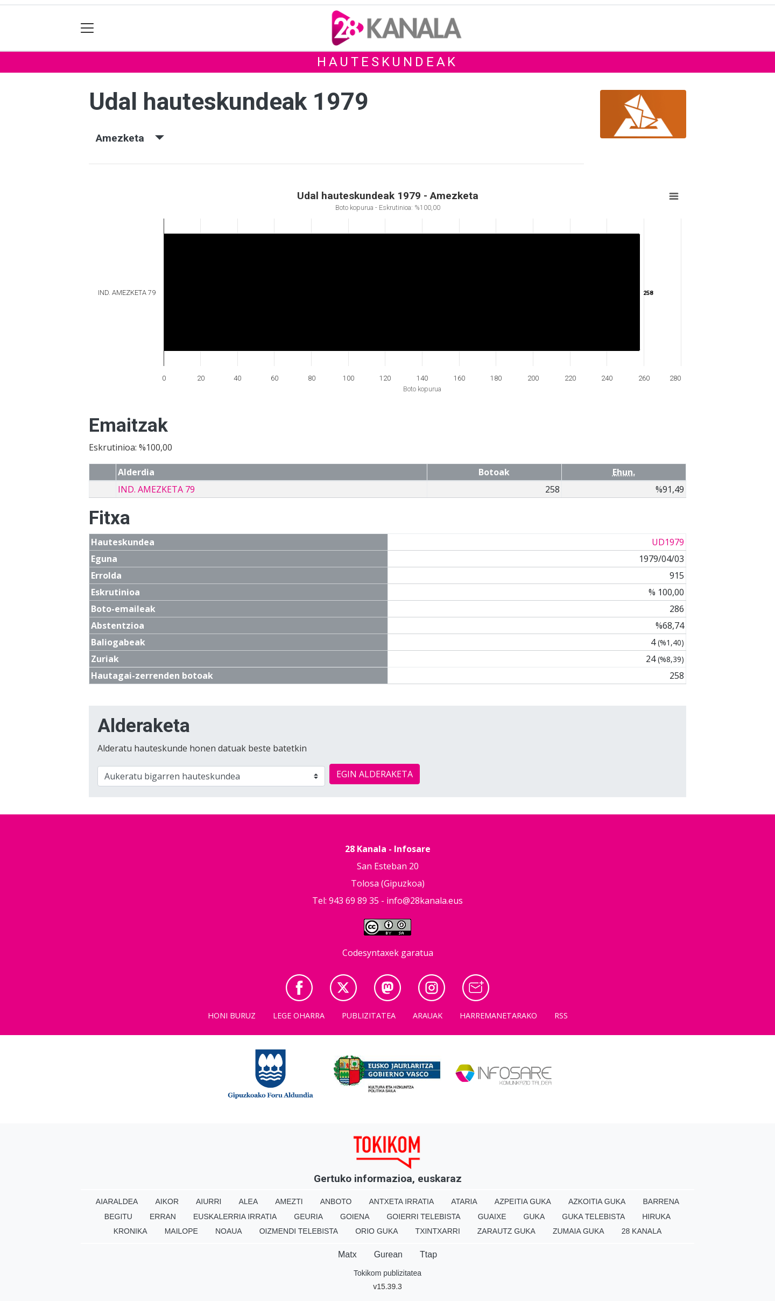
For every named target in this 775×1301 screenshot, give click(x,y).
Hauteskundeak (387, 61)
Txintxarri (437, 1231)
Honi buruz (232, 1015)
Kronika (130, 1231)
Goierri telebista (423, 1216)
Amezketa (130, 138)
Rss (561, 1015)
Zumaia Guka (578, 1231)
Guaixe (492, 1216)
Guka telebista (593, 1216)
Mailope (181, 1231)
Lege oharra (299, 1015)
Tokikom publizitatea (387, 1273)
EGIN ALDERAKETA (374, 774)
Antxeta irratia (401, 1201)
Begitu (118, 1216)
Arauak (427, 1015)
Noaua (228, 1231)
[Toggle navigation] (87, 28)
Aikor (167, 1201)
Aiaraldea (117, 1201)
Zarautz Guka (506, 1231)
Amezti (288, 1201)
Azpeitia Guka (523, 1201)
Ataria (464, 1201)
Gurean (388, 1254)
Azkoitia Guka (597, 1201)
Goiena (354, 1216)
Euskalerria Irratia (235, 1216)
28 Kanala (642, 1231)
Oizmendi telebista (299, 1231)
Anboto (336, 1201)
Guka (534, 1216)
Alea (248, 1201)
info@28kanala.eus (424, 900)
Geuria (308, 1216)
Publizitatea (369, 1015)
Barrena (661, 1201)
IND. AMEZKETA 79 (156, 489)
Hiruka (656, 1216)
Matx (347, 1254)
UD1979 (668, 542)
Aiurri (208, 1201)
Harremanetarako (498, 1015)
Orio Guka (376, 1231)
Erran (163, 1216)
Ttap (428, 1254)
